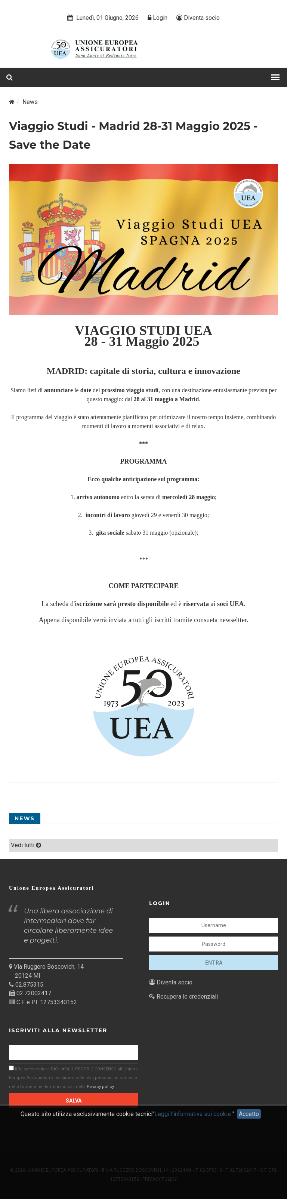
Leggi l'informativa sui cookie (193, 1118)
